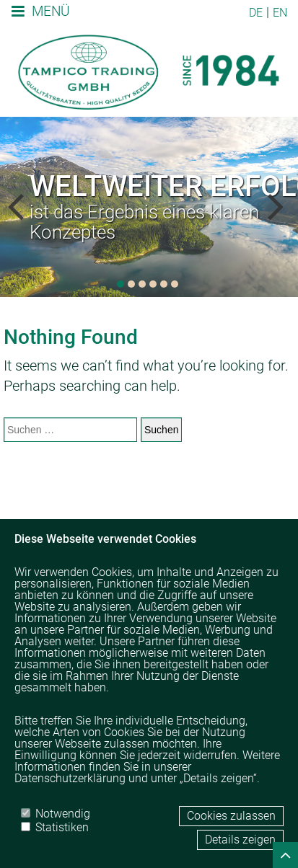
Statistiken (55, 826)
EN (280, 12)
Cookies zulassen (231, 816)
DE (256, 12)
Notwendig (55, 813)
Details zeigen (240, 839)
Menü (40, 11)
